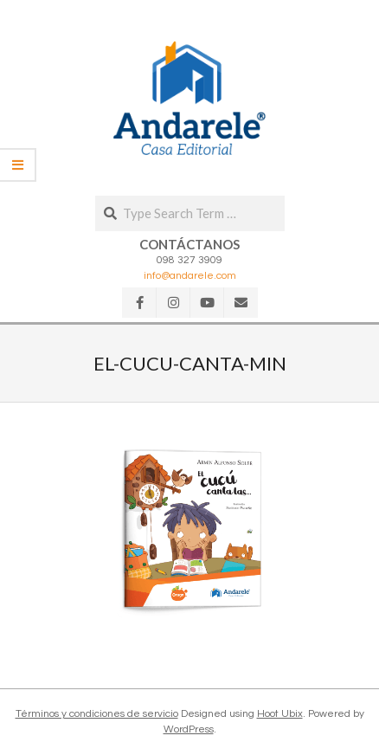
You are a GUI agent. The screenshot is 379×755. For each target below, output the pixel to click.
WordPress (189, 729)
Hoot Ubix (280, 714)
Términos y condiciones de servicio (97, 714)
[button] (189, 97)
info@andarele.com (190, 275)
